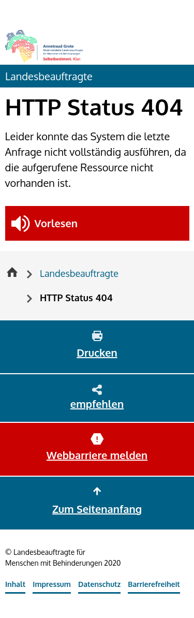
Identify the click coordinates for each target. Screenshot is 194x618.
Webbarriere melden (97, 455)
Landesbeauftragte (49, 76)
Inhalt (15, 584)
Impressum (52, 584)
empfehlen (97, 403)
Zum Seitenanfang (97, 509)
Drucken (97, 352)
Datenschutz (99, 584)
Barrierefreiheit (154, 584)
